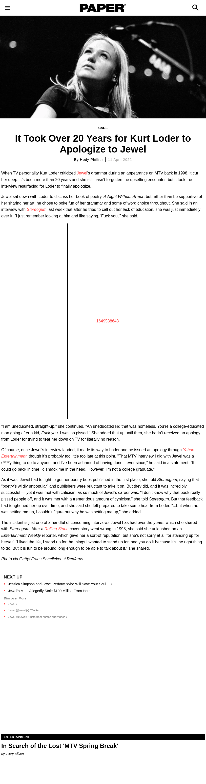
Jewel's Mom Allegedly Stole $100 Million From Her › (49, 591)
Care (103, 128)
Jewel (82, 173)
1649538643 (107, 321)
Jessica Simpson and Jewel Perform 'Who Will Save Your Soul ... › (60, 584)
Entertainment (17, 737)
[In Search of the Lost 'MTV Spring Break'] (103, 683)
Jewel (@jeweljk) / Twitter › (24, 610)
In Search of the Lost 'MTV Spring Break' (59, 745)
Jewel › (12, 603)
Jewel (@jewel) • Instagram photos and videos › (37, 616)
